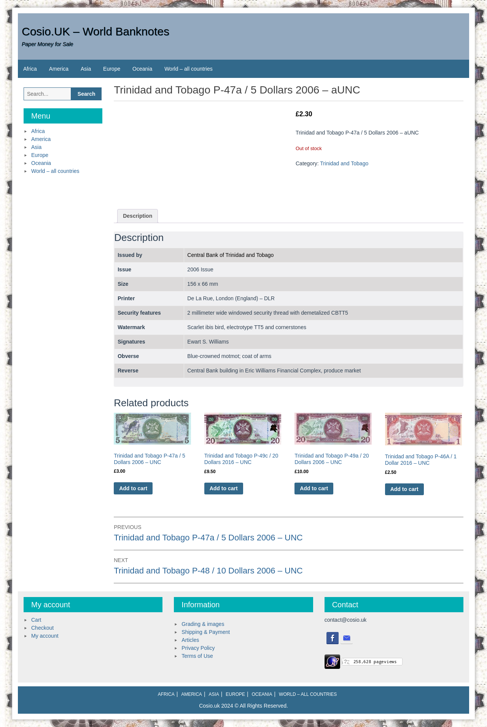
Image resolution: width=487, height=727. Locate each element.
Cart (36, 620)
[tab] (137, 216)
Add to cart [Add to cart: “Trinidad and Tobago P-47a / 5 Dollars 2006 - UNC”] (133, 488)
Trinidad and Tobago (344, 163)
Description (137, 216)
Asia (86, 69)
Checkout (42, 628)
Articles (190, 640)
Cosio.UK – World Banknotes (95, 31)
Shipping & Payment (205, 632)
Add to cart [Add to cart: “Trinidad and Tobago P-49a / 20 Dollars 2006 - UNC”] (314, 488)
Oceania (142, 69)
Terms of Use (197, 656)
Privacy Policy (198, 648)
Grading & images (202, 624)
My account (45, 636)
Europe (111, 69)
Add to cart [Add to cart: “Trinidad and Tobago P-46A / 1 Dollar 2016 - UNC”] (404, 489)
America (58, 69)
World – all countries (188, 69)
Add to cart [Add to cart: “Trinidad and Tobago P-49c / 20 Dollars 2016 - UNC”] (224, 488)
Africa (30, 69)
